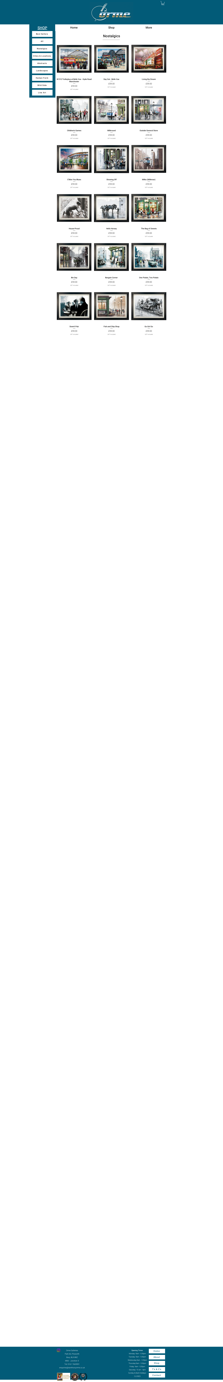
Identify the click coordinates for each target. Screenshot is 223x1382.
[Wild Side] (42, 85)
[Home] (157, 1351)
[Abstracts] (42, 63)
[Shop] (157, 1363)
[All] (42, 41)
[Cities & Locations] (42, 56)
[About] (157, 1357)
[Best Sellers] (42, 34)
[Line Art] (42, 93)
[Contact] (157, 1375)
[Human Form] (42, 78)
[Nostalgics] (42, 49)
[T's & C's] (157, 1369)
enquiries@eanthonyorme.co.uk (72, 1367)
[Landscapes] (42, 71)
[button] (162, 3)
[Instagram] (58, 1350)
